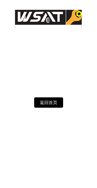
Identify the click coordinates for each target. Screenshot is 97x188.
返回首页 (48, 102)
